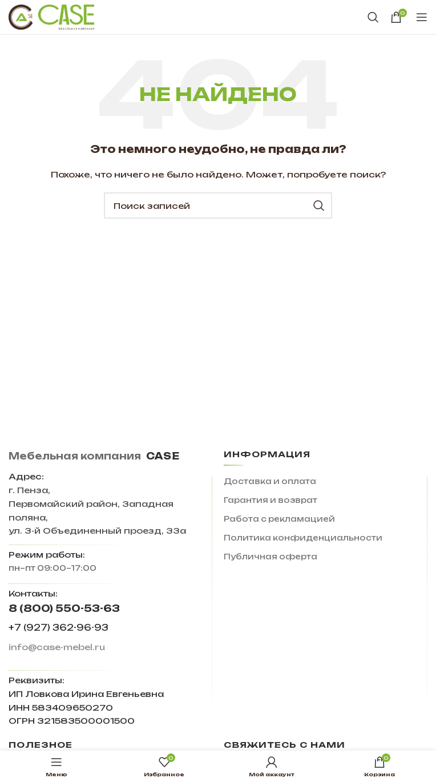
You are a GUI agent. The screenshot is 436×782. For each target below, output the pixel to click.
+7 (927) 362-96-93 (58, 627)
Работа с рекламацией (279, 518)
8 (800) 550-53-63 (64, 608)
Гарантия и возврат (270, 500)
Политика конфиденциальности (303, 537)
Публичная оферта (270, 556)
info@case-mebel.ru (57, 647)
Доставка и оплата (270, 481)
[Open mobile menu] (421, 17)
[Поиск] (373, 17)
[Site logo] (51, 16)
